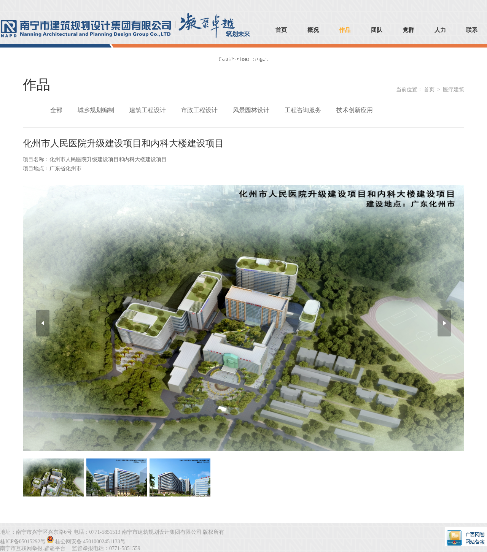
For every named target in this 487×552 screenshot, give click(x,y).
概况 (313, 30)
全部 (56, 110)
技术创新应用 (354, 110)
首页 (281, 30)
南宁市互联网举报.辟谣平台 (32, 548)
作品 (344, 30)
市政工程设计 (199, 110)
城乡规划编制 (96, 110)
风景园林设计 (251, 110)
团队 (376, 30)
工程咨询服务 (303, 110)
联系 (471, 30)
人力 (440, 30)
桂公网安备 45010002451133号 (90, 541)
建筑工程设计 (147, 110)
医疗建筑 (453, 89)
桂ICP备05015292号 (23, 541)
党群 (408, 30)
